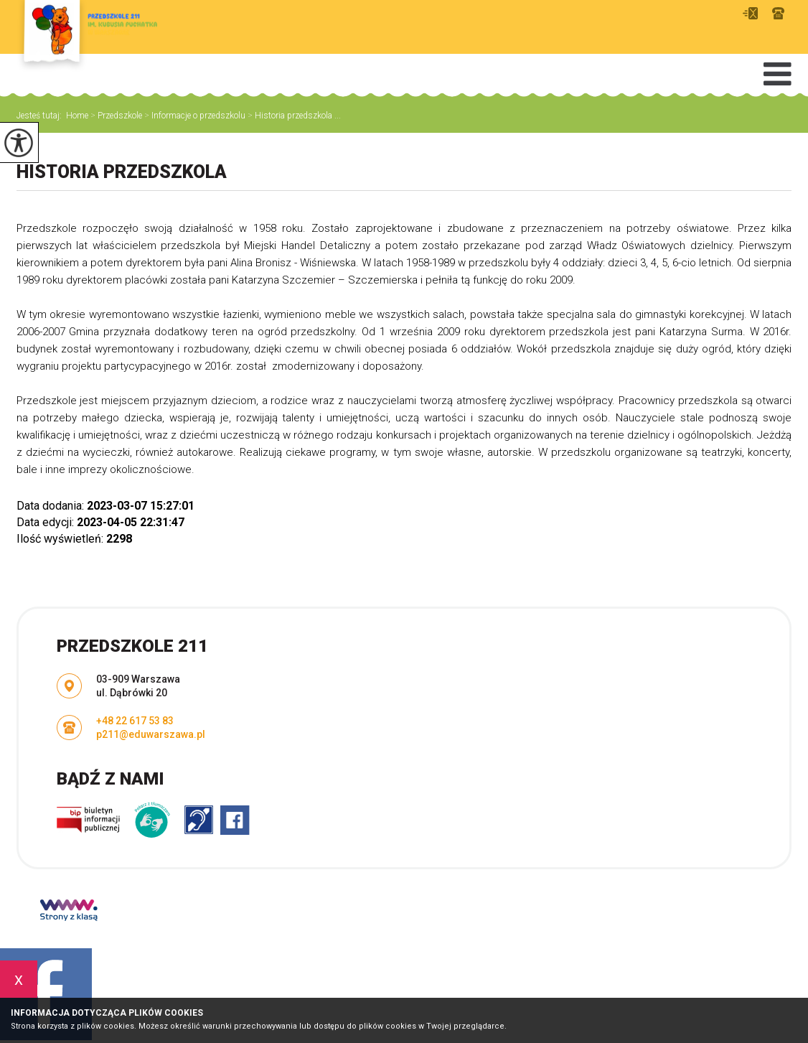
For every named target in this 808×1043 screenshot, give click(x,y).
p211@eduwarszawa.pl (750, 13)
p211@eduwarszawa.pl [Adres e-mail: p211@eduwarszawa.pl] (150, 734)
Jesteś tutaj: (41, 115)
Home (77, 115)
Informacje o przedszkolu (193, 115)
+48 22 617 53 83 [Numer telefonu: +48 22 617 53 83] (135, 720)
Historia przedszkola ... (293, 115)
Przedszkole (115, 115)
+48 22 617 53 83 (778, 13)
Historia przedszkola (122, 172)
